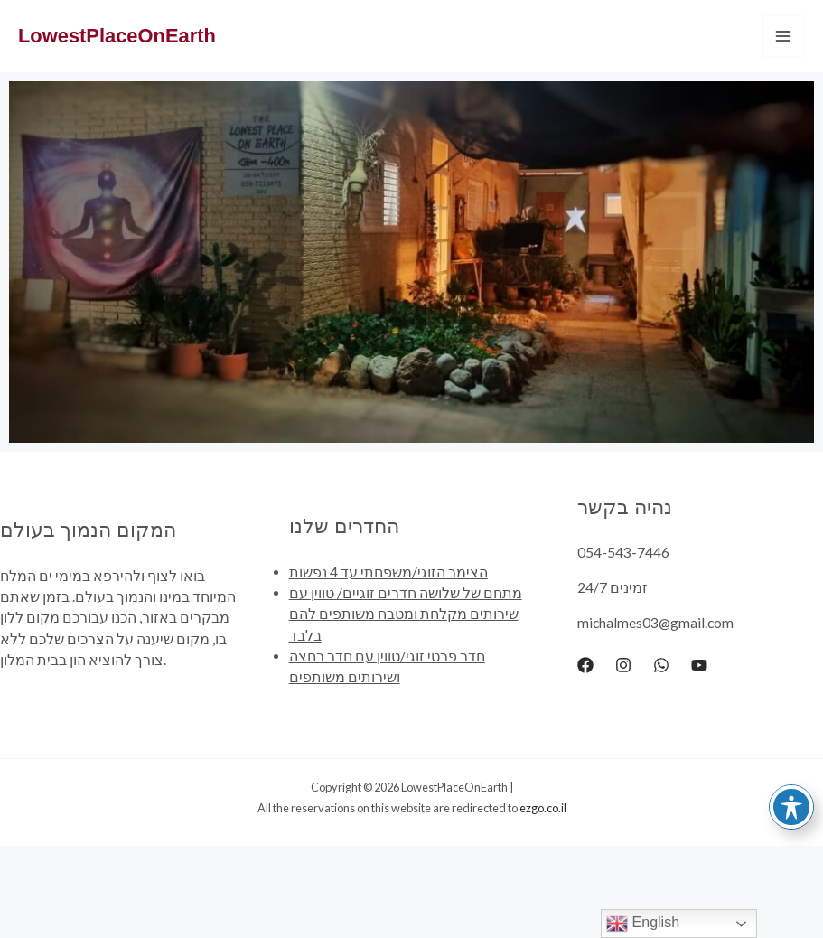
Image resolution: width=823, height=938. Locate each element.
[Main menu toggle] (783, 35)
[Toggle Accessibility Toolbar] (791, 807)
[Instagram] (623, 665)
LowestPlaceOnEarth (117, 35)
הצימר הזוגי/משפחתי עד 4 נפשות (388, 572)
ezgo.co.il (542, 808)
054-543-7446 (623, 552)
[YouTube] (699, 665)
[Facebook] (585, 665)
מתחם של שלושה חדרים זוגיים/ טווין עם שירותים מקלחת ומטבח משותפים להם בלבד (405, 614)
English (642, 923)
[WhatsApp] (661, 665)
